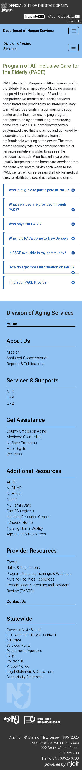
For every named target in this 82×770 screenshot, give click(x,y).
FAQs (11, 656)
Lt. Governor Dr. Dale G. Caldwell (31, 635)
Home (12, 323)
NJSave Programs (22, 443)
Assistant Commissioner (27, 358)
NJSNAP (14, 488)
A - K (10, 392)
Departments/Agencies (24, 651)
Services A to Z (18, 645)
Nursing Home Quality (25, 528)
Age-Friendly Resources (26, 534)
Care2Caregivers (20, 511)
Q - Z (10, 403)
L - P (10, 397)
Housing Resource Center (28, 517)
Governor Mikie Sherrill (24, 630)
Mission (13, 352)
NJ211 (12, 499)
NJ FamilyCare (19, 505)
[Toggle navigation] (73, 30)
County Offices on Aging (26, 431)
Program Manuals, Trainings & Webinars (39, 573)
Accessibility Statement (25, 677)
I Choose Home (20, 522)
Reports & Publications (25, 364)
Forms (12, 562)
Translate (34, 17)
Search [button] (74, 21)
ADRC (11, 482)
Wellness (14, 454)
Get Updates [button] (69, 17)
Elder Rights (16, 448)
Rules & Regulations (23, 567)
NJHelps (14, 494)
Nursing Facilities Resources (30, 579)
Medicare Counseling (24, 437)
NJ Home (14, 640)
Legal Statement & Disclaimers (30, 672)
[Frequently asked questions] (51, 16)
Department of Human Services (28, 31)
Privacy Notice (18, 666)
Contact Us (16, 601)
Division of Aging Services (17, 46)
